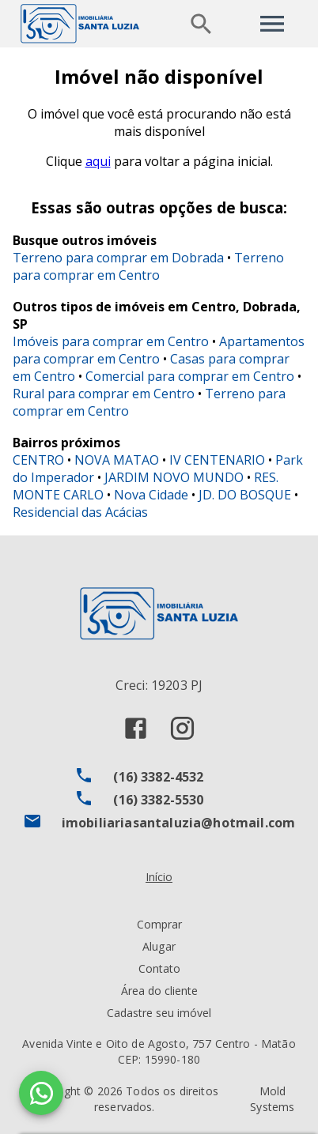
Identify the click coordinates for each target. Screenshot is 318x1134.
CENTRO (38, 460)
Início (159, 876)
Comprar (159, 924)
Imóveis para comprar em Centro (111, 341)
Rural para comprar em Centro (104, 393)
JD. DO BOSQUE (245, 494)
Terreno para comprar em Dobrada (118, 257)
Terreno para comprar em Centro (148, 266)
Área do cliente (159, 990)
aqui (98, 161)
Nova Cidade (151, 494)
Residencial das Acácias (80, 512)
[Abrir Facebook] (136, 728)
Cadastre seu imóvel (159, 1012)
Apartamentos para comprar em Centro (159, 350)
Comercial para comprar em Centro (189, 376)
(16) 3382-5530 (158, 799)
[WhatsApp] (41, 1093)
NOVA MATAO (116, 460)
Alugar (159, 946)
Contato (159, 968)
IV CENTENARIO (217, 460)
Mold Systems (272, 1098)
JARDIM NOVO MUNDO (174, 477)
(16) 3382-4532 (158, 777)
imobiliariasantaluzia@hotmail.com (179, 822)
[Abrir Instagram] (182, 728)
